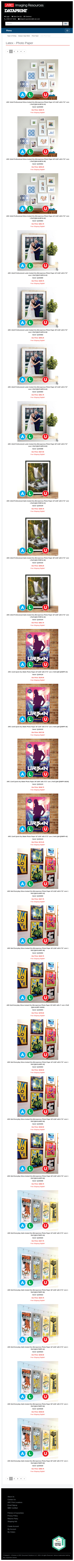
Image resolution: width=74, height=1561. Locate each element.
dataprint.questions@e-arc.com (30, 19)
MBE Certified (13, 1508)
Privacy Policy (13, 1516)
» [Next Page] (25, 51)
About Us (11, 1497)
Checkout (27, 16)
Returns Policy (13, 1519)
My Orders (11, 1532)
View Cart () (17, 16)
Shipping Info (12, 1521)
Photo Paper (35, 36)
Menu (9, 30)
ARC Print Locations (15, 1502)
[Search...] (33, 23)
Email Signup (12, 1505)
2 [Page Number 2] (15, 51)
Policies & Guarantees (16, 1513)
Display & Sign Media (24, 36)
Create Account (13, 1526)
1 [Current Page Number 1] (12, 51)
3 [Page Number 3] (18, 51)
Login (7, 16)
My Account (12, 1529)
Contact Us (12, 1499)
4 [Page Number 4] (22, 51)
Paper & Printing (11, 36)
